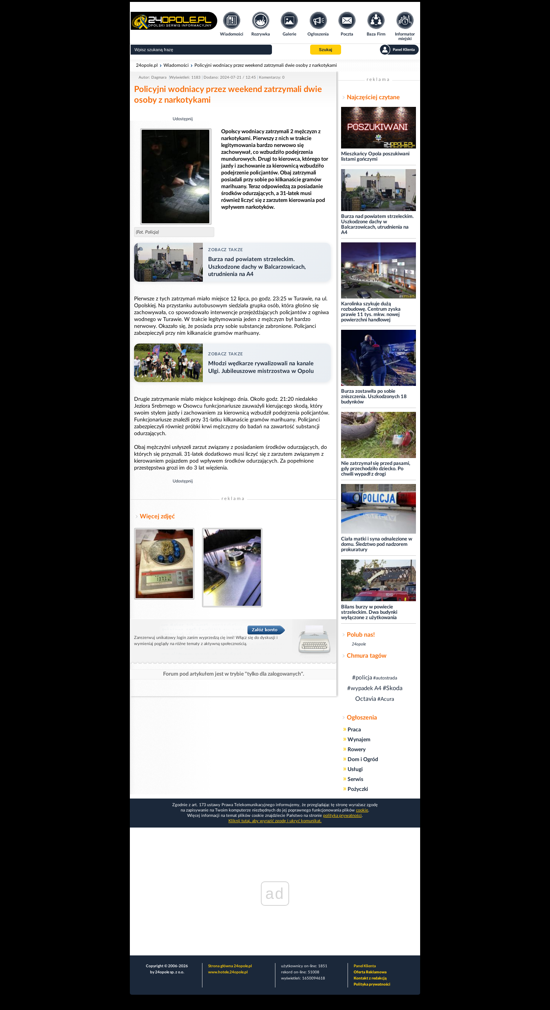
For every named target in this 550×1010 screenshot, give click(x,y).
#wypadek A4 (364, 688)
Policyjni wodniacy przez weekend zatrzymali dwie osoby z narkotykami (265, 65)
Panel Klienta (365, 966)
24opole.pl (147, 65)
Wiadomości (176, 65)
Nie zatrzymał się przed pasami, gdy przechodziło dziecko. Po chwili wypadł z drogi (375, 469)
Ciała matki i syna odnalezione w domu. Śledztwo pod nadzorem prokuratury (376, 544)
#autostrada (385, 678)
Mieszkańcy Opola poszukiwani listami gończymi (375, 157)
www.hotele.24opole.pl (227, 972)
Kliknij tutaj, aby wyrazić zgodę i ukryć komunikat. (275, 821)
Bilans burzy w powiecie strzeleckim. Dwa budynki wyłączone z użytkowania (369, 612)
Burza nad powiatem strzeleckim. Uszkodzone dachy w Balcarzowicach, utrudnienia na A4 (377, 224)
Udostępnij (183, 119)
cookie (362, 810)
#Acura (385, 699)
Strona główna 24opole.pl (230, 966)
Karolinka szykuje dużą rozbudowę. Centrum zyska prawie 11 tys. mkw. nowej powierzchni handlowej (371, 312)
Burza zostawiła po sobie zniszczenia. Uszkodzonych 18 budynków (374, 397)
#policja (362, 678)
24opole (359, 644)
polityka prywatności (342, 815)
